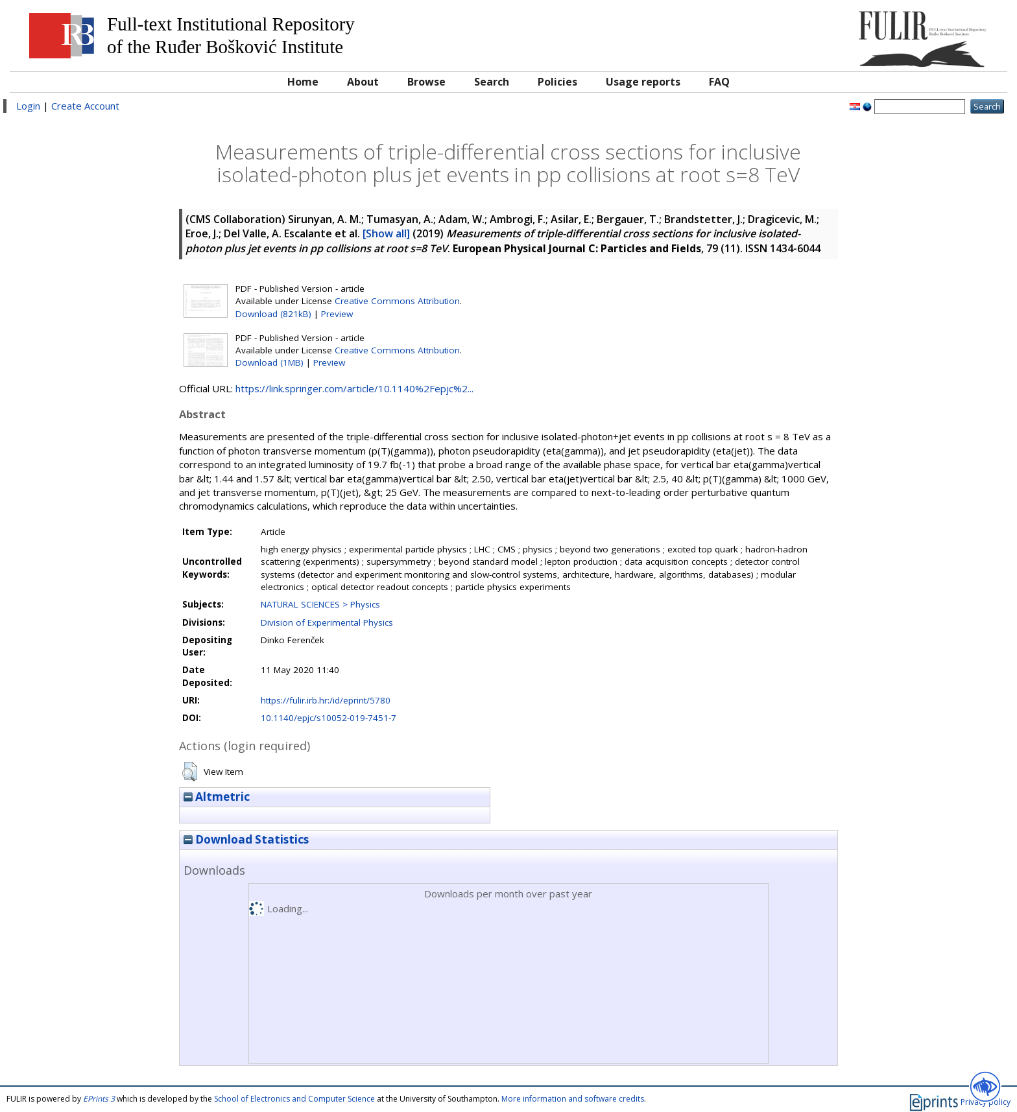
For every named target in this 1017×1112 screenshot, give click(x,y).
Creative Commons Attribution (397, 301)
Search (491, 82)
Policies (557, 82)
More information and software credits (572, 1098)
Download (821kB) (273, 314)
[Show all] (386, 233)
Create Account (85, 105)
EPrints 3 (99, 1098)
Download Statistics (246, 839)
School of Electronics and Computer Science (294, 1098)
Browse (426, 82)
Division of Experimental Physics (327, 622)
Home (302, 82)
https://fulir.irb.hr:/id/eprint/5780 (325, 700)
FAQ (719, 82)
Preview (337, 314)
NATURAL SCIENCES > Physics (320, 604)
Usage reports (643, 82)
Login (28, 105)
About (363, 82)
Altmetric (217, 796)
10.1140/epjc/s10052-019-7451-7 (328, 718)
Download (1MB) (269, 362)
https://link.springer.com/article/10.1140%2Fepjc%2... (354, 388)
